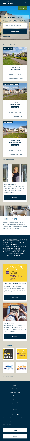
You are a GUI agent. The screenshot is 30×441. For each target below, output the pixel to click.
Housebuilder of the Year (15, 283)
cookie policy (6, 424)
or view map (6, 36)
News (15, 385)
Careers (15, 396)
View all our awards (8, 376)
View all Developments (9, 160)
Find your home (15, 31)
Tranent (15, 101)
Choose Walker (15, 183)
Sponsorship (15, 403)
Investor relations (15, 392)
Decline (15, 436)
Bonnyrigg (15, 64)
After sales (15, 389)
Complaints (15, 399)
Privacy (15, 406)
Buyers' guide (15, 322)
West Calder (15, 139)
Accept (15, 430)
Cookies (15, 410)
